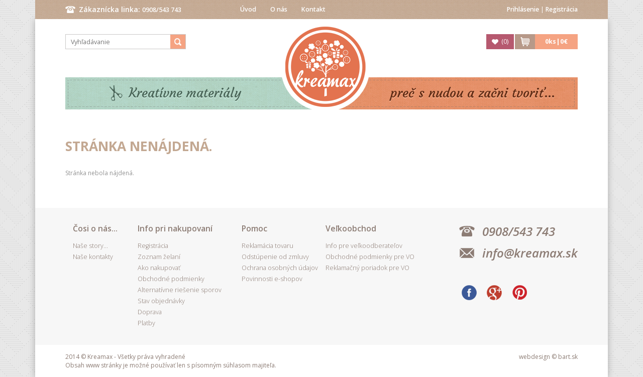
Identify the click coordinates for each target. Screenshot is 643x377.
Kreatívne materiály (185, 93)
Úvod (248, 9)
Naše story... (90, 245)
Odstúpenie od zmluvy (275, 257)
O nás (278, 9)
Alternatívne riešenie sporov (180, 290)
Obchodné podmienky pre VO (370, 257)
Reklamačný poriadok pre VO (367, 268)
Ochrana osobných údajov (280, 268)
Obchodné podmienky (171, 279)
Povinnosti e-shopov (272, 279)
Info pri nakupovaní (175, 228)
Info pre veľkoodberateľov (364, 245)
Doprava (150, 312)
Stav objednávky (161, 301)
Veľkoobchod (351, 228)
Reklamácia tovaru (267, 245)
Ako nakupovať (159, 268)
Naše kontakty (93, 257)
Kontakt (313, 9)
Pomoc (254, 228)
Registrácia (562, 9)
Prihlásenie (523, 9)
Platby (146, 323)
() (504, 41)
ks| (556, 41)
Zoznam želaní (159, 257)
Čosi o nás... (95, 228)
